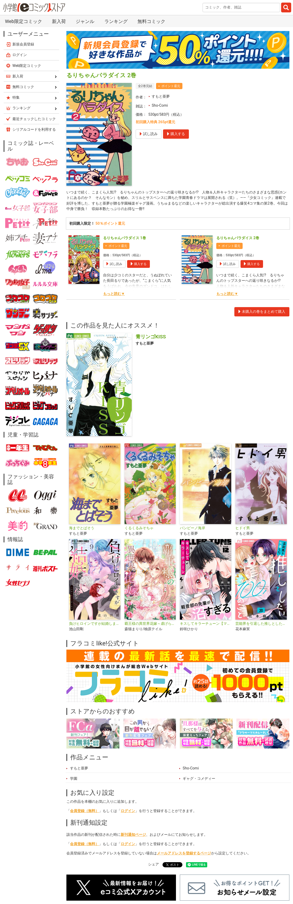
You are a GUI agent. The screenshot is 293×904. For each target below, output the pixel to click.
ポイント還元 (170, 86)
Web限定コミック (23, 21)
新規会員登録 (23, 44)
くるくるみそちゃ (139, 528)
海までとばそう (81, 528)
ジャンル (85, 21)
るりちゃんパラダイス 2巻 (237, 238)
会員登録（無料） (84, 811)
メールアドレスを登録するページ (184, 853)
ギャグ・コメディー (199, 778)
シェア (153, 864)
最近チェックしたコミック (34, 119)
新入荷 (59, 21)
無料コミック (151, 21)
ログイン (128, 811)
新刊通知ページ (133, 834)
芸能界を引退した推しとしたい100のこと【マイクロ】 (261, 623)
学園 (73, 778)
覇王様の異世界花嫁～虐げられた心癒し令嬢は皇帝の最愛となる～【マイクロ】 (150, 623)
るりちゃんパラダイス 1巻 (124, 238)
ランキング (116, 21)
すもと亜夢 (161, 96)
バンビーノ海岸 (192, 528)
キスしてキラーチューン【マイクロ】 (205, 623)
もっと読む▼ (114, 294)
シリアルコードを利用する (34, 129)
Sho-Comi (160, 105)
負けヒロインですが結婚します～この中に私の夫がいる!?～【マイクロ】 (94, 623)
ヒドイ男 (242, 528)
